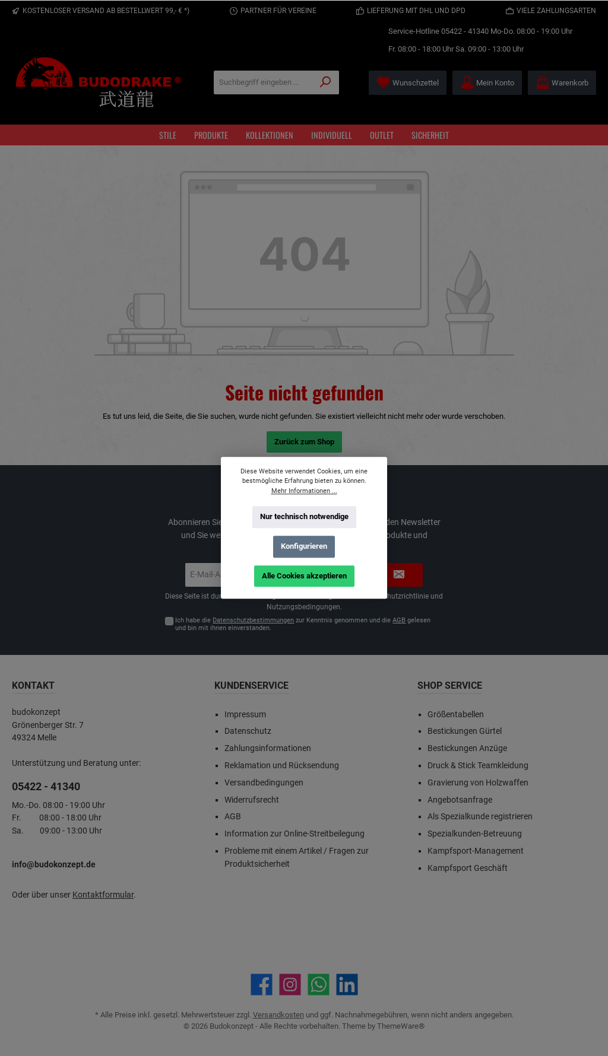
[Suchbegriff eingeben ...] (263, 82)
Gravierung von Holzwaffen (478, 783)
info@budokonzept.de (54, 865)
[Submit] (399, 575)
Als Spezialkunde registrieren (480, 817)
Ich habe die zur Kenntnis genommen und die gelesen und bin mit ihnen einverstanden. (302, 624)
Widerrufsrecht (251, 800)
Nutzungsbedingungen (303, 607)
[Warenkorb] (562, 83)
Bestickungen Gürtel (465, 731)
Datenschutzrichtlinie (395, 596)
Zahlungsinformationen (267, 748)
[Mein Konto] (487, 83)
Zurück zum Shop (304, 441)
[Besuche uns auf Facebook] (261, 984)
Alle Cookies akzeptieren (304, 575)
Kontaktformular (103, 895)
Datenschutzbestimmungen (253, 620)
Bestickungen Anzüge (467, 748)
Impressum (245, 715)
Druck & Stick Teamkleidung (478, 766)
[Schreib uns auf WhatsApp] (318, 984)
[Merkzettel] (407, 83)
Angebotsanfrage (460, 800)
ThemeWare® (401, 1026)
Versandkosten (278, 1014)
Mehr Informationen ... (304, 491)
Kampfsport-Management (476, 851)
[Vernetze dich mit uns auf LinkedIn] (347, 984)
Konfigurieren (304, 546)
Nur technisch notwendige (304, 516)
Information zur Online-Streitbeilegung (294, 834)
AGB (399, 620)
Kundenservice (251, 685)
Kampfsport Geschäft (468, 868)
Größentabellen (456, 715)
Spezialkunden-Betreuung (475, 834)
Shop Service (449, 685)
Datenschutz (247, 731)
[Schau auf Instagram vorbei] (290, 984)
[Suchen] (325, 82)
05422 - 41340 (465, 31)
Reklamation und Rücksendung (281, 766)
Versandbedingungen (263, 783)
